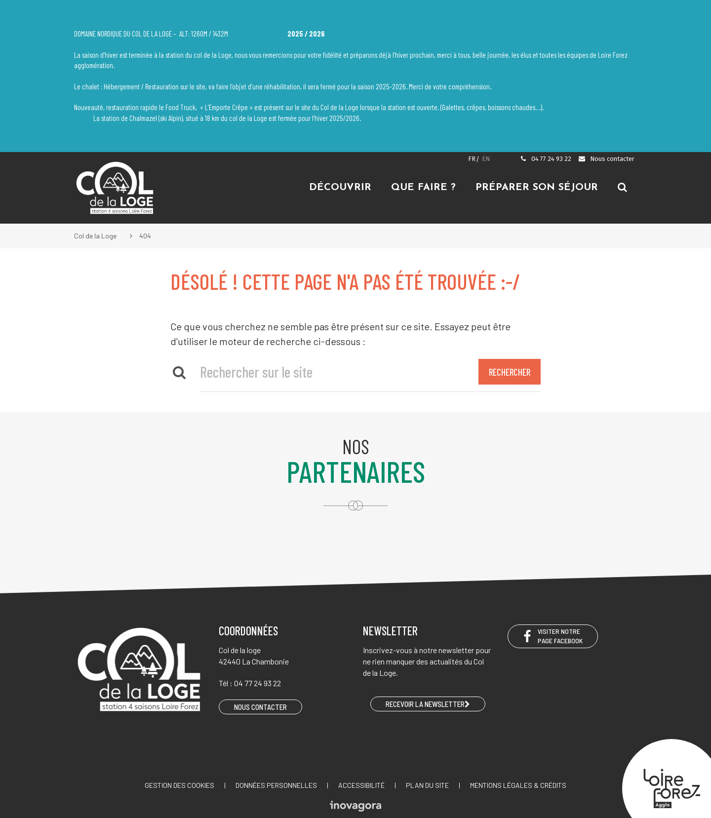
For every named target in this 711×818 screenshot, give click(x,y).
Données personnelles (276, 785)
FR (471, 158)
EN (486, 158)
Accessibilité (361, 785)
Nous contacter (606, 158)
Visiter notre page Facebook (553, 636)
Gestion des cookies (179, 785)
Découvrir (340, 188)
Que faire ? (423, 188)
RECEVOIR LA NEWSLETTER (428, 704)
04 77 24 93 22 (545, 158)
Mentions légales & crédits (518, 785)
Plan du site (427, 785)
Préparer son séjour (536, 188)
